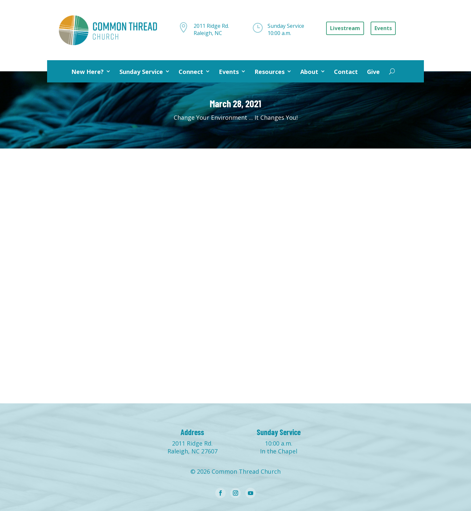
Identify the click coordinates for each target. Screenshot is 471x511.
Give (373, 72)
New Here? (87, 72)
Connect (191, 72)
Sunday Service (141, 72)
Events (229, 72)
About (309, 72)
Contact (346, 72)
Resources (269, 72)
